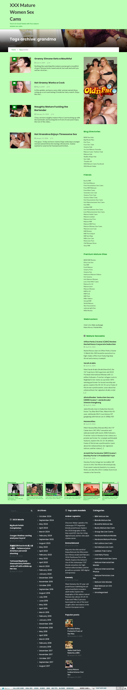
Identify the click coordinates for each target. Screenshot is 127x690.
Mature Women (89, 289)
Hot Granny (88, 277)
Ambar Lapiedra (72, 516)
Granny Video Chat (90, 197)
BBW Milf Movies (90, 260)
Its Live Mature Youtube (92, 149)
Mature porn (88, 286)
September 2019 (46, 589)
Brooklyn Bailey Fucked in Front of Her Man (75, 631)
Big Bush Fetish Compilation (17, 526)
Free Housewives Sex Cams (93, 185)
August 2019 (44, 593)
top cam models (77, 510)
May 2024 (43, 524)
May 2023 (43, 547)
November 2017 (46, 654)
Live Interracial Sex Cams (106, 558)
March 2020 (44, 566)
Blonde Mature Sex (103, 520)
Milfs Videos (88, 298)
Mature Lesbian (89, 217)
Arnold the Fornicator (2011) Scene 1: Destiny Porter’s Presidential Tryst (100, 454)
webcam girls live (90, 308)
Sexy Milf (87, 246)
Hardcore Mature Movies (105, 535)
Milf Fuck (87, 294)
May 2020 (43, 558)
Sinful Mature (88, 303)
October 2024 (45, 516)
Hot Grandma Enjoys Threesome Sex (55, 134)
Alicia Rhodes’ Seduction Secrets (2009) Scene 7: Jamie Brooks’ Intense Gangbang (99, 400)
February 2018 (45, 643)
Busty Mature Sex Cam (105, 528)
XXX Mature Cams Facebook (94, 164)
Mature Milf (88, 221)
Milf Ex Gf (87, 291)
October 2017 (45, 658)
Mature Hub (88, 154)
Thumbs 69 (88, 161)
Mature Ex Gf (88, 284)
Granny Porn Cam (90, 195)
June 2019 (43, 601)
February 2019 (45, 616)
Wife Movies (88, 310)
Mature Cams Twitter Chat (93, 152)
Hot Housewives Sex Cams (93, 200)
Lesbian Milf (88, 207)
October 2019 (45, 585)
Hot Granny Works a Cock (49, 82)
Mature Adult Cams (91, 214)
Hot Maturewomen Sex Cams (94, 202)
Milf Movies (88, 231)
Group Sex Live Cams (104, 531)
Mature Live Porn (90, 219)
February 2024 (45, 535)
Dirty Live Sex (88, 262)
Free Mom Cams (89, 190)
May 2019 (43, 604)
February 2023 (45, 555)
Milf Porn (87, 296)
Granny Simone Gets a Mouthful (53, 58)
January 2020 (45, 574)
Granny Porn (88, 270)
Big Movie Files (89, 140)
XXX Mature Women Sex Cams (22, 12)
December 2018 (46, 624)
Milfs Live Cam (89, 238)
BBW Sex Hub (89, 137)
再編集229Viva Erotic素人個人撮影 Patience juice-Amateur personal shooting (21, 549)
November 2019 (46, 581)
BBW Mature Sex (102, 516)
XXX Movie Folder (90, 166)
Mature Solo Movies (103, 582)
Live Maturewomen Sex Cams (94, 212)
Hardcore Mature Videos (92, 274)
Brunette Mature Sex (103, 524)
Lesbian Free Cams (103, 551)
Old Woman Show (90, 243)
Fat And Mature (89, 183)
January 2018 (45, 647)
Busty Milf (87, 181)
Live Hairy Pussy (102, 555)
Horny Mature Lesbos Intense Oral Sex (75, 672)
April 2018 (43, 635)
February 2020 (45, 570)
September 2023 (46, 539)
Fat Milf (86, 265)
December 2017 (45, 650)
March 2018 (44, 639)
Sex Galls (87, 159)
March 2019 (44, 612)
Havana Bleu (89, 421)
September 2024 (46, 520)
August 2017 (44, 666)
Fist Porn (87, 142)
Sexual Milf (87, 301)
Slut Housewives (90, 306)
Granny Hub (88, 147)
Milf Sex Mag (88, 236)
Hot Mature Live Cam (104, 547)
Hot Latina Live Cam (104, 543)
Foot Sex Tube (89, 145)
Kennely (69, 577)
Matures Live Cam (90, 229)
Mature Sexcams (95, 335)
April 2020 (43, 562)
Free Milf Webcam (90, 188)
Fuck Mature (88, 267)
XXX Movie (18, 519)
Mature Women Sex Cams (93, 226)
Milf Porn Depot (89, 234)
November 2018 (46, 627)
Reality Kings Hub (90, 157)
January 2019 (45, 620)
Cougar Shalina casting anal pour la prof (21, 536)
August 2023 (44, 543)
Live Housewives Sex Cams (93, 209)
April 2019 (43, 608)
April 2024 (43, 528)
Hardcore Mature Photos (105, 539)
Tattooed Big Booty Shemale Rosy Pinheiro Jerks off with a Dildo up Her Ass (21, 565)
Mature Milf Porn (90, 224)
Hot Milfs (87, 205)
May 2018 (43, 631)
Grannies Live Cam (90, 193)
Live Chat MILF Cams (91, 282)
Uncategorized (101, 592)
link (125, 654)
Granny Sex (88, 272)
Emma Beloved (72, 543)
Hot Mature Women (91, 279)
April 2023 (43, 551)
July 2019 (43, 597)
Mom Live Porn (89, 241)
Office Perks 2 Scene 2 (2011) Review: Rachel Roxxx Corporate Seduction (100, 343)
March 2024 (44, 531)
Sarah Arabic (90, 363)
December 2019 (46, 578)
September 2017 (46, 662)
